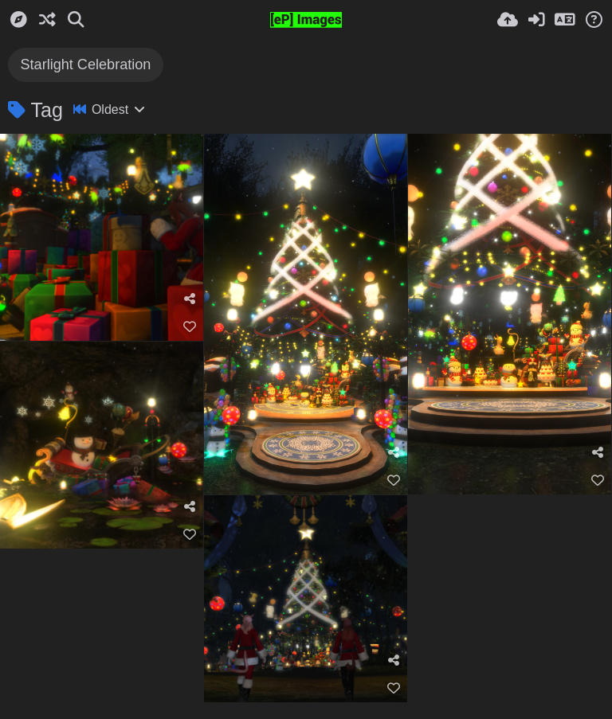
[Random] (47, 20)
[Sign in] (536, 20)
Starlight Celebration (85, 64)
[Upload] (507, 20)
